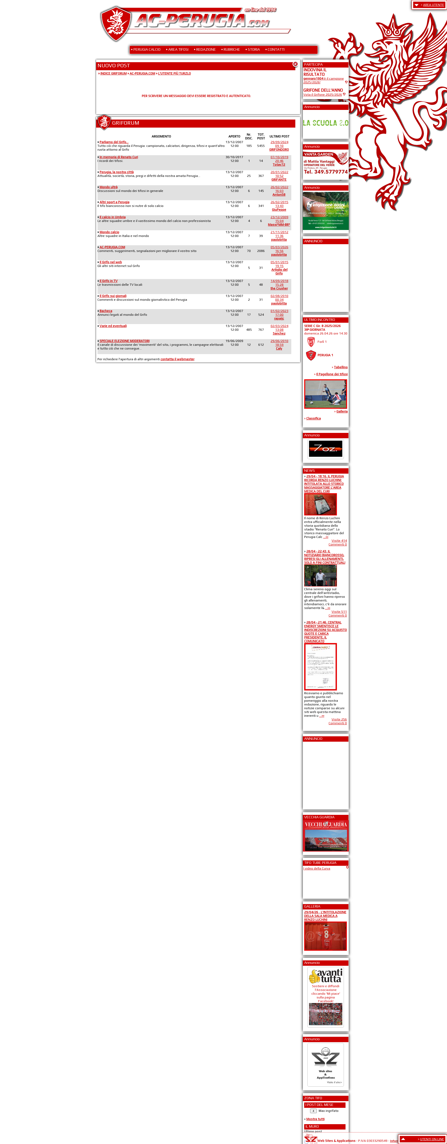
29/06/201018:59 (279, 344)
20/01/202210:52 (279, 175)
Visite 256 (339, 719)
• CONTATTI (275, 49)
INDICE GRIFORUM (113, 73)
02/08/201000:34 (279, 299)
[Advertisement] (319, 276)
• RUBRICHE (230, 49)
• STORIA (252, 49)
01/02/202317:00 (279, 314)
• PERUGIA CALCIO (146, 49)
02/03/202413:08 (279, 329)
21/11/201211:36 (279, 236)
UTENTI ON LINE (432, 1139)
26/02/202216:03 (279, 190)
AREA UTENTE (433, 5)
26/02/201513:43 (279, 205)
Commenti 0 (338, 544)
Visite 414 (339, 541)
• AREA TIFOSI (177, 49)
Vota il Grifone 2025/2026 (322, 94)
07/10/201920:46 (279, 160)
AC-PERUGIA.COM (142, 73)
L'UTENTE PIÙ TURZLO (174, 73)
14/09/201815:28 (279, 284)
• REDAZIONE (205, 49)
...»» (325, 537)
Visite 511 (339, 612)
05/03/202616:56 (279, 251)
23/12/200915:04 (279, 220)
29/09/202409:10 (279, 145)
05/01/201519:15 (279, 267)
